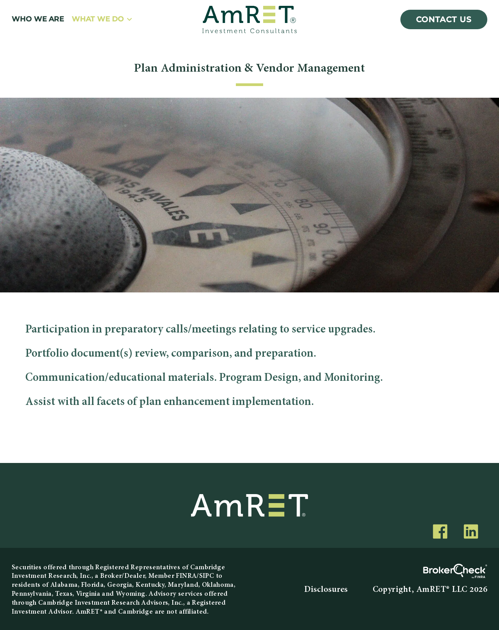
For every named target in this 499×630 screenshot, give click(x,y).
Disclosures (326, 590)
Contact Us (444, 19)
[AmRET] (249, 19)
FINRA (186, 576)
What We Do (98, 19)
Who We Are (38, 19)
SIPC (206, 576)
